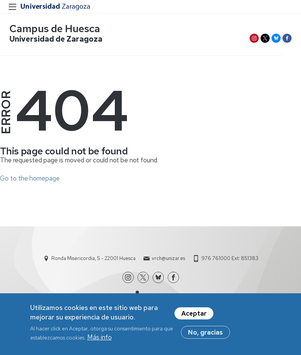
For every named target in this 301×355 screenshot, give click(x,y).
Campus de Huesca (54, 28)
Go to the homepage (30, 178)
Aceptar (194, 313)
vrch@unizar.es (168, 258)
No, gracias (205, 332)
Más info (99, 337)
